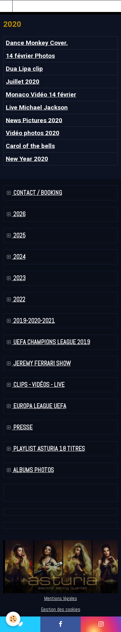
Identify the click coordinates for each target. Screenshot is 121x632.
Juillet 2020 (22, 81)
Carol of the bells (30, 146)
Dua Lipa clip (24, 68)
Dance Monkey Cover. (37, 43)
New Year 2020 (27, 159)
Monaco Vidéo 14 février (41, 94)
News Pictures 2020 (34, 120)
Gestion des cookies (60, 609)
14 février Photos (30, 55)
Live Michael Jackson (37, 107)
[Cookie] (13, 619)
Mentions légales (60, 598)
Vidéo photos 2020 (32, 133)
